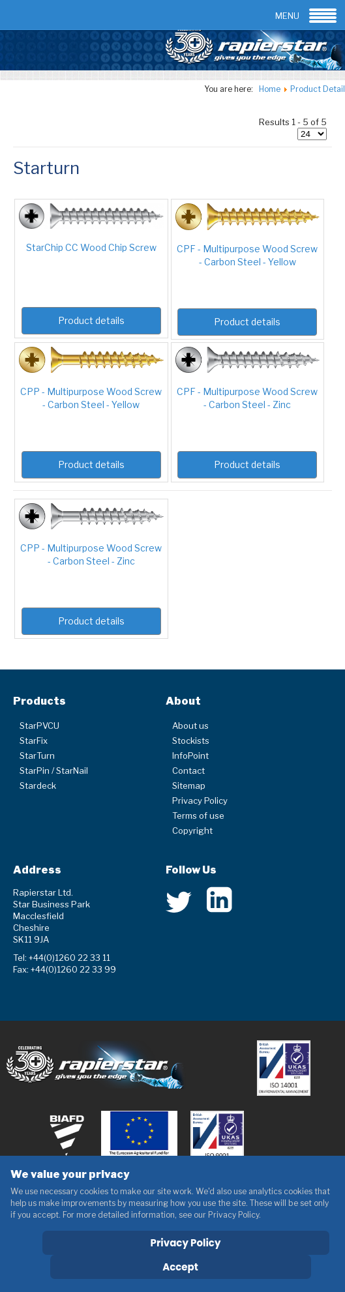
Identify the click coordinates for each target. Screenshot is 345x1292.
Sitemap (188, 785)
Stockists (190, 740)
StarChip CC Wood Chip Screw (91, 247)
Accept (180, 1267)
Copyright (192, 830)
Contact (188, 770)
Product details (91, 320)
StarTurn (37, 755)
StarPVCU (39, 725)
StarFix (34, 740)
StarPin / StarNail (54, 770)
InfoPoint (190, 755)
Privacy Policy (200, 800)
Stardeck (38, 785)
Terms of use (198, 815)
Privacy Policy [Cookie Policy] (186, 1243)
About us (190, 725)
